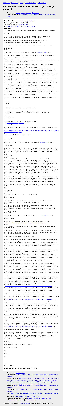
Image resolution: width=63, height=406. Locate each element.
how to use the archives (17, 400)
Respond (28, 13)
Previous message (33, 14)
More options (35, 13)
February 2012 (42, 3)
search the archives (30, 400)
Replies (9, 16)
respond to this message (22, 396)
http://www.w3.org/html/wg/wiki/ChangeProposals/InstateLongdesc (25, 223)
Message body (20, 13)
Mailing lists (14, 3)
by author (48, 398)
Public (21, 3)
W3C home (6, 3)
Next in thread (51, 14)
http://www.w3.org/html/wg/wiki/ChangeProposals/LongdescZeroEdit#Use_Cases (28, 286)
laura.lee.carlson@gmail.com (26, 21)
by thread (35, 398)
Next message (23, 14)
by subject (42, 398)
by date (29, 398)
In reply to (43, 14)
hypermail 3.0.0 (25, 403)
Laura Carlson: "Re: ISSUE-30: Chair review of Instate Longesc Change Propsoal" (35, 393)
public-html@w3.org (30, 3)
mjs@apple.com (23, 24)
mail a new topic (35, 396)
